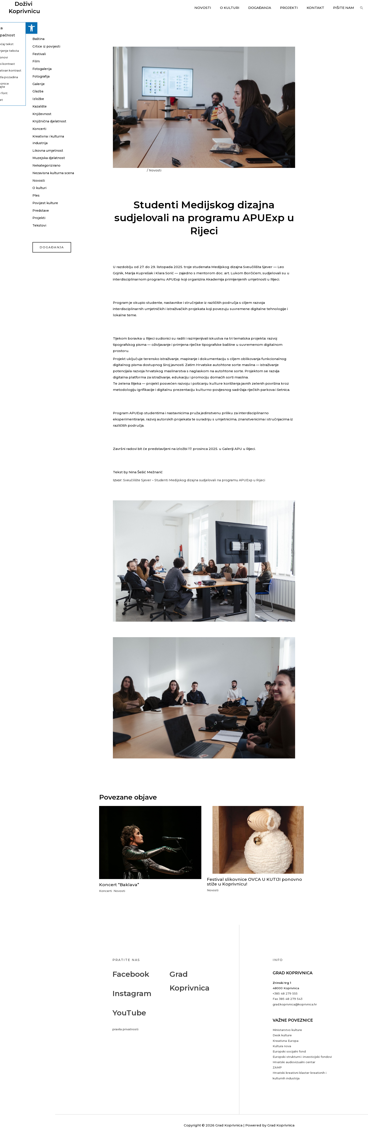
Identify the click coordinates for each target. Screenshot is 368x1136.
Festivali (13, 54)
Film (10, 61)
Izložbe (13, 99)
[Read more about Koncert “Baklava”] (150, 842)
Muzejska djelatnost (24, 158)
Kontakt (319, 8)
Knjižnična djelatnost (24, 121)
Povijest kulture (20, 209)
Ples (10, 202)
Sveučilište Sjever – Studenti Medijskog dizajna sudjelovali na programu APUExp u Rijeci (198, 480)
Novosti (215, 8)
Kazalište (14, 106)
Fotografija (16, 76)
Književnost (16, 114)
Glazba (13, 91)
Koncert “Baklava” (120, 884)
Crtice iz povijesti (21, 46)
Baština (13, 39)
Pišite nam (344, 8)
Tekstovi (14, 232)
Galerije (13, 84)
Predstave (15, 217)
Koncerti (14, 129)
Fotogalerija (17, 69)
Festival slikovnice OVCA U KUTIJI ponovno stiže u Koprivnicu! (256, 881)
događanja (26, 254)
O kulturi (239, 8)
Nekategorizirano (22, 165)
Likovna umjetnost (22, 150)
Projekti (294, 8)
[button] (6, 28)
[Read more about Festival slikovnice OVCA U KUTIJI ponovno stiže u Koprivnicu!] (258, 839)
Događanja (267, 8)
